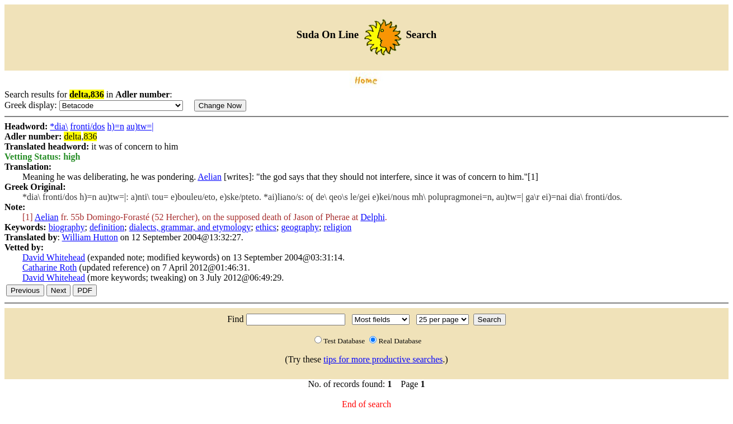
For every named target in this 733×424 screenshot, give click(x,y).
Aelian (210, 176)
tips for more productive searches (383, 359)
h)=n (115, 126)
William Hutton (90, 237)
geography (300, 227)
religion (337, 227)
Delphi (372, 217)
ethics (266, 227)
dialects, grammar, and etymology (190, 227)
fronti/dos (87, 126)
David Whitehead (53, 257)
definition (107, 227)
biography (67, 227)
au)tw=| (140, 126)
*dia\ (59, 126)
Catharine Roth (49, 267)
